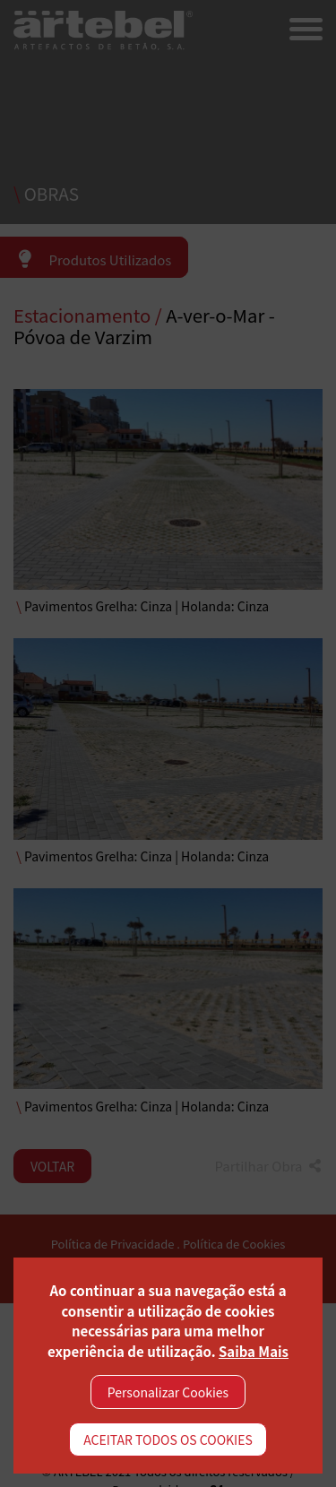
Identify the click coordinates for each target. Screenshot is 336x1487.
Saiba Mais (254, 1351)
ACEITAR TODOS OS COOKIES (168, 1439)
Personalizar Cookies (168, 1392)
